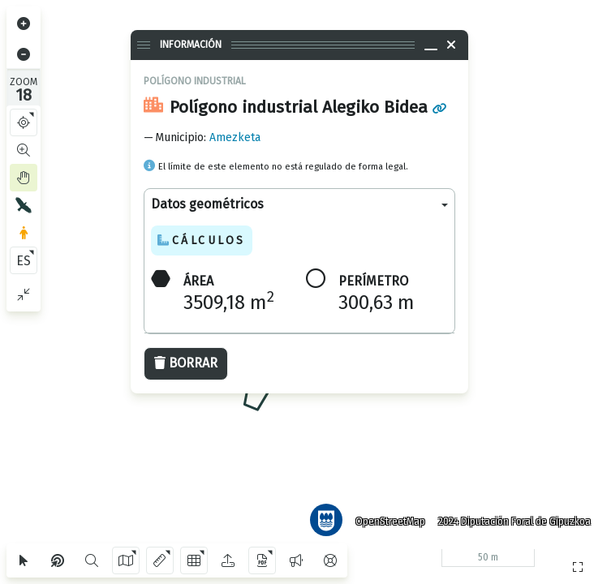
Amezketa (234, 137)
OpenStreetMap (384, 515)
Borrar (185, 363)
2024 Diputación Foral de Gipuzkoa (508, 515)
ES (23, 260)
